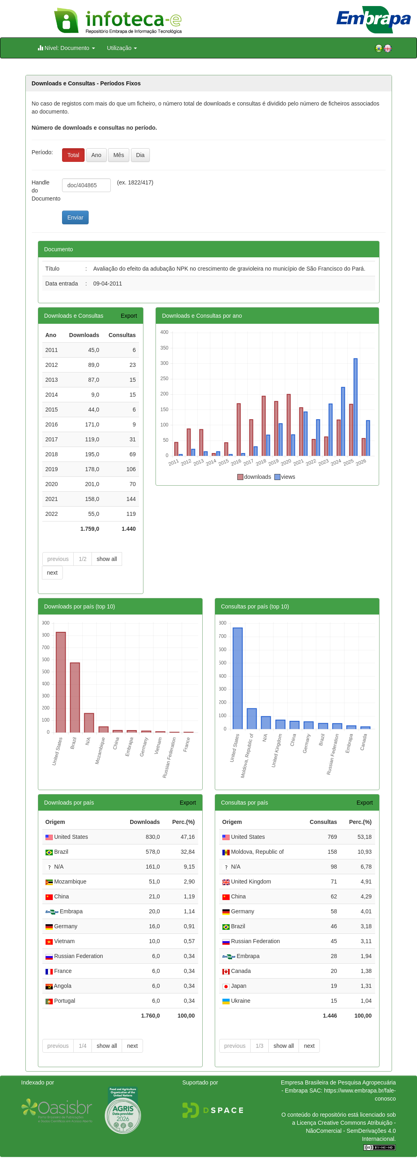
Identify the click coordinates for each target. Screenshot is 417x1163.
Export (129, 315)
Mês (118, 155)
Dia (140, 155)
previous (58, 559)
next (52, 572)
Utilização (122, 48)
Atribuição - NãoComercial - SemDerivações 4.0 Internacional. (351, 1131)
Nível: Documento (66, 47)
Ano (96, 155)
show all (107, 559)
